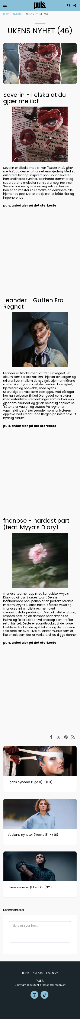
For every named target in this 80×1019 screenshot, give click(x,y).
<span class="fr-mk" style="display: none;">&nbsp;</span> (40, 252)
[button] (4, 5)
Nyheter (17, 14)
